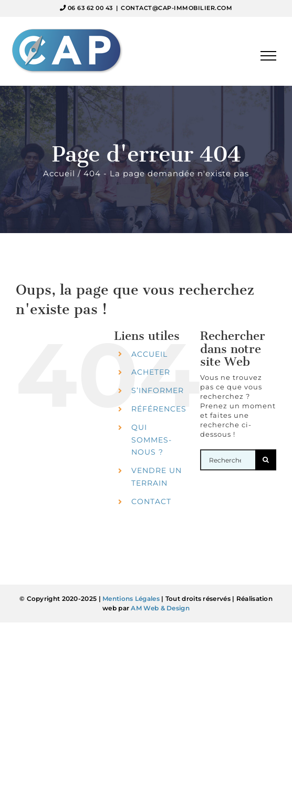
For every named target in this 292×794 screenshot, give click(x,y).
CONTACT (151, 501)
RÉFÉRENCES (158, 409)
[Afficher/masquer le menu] (268, 56)
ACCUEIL (149, 354)
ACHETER (150, 372)
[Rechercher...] (227, 459)
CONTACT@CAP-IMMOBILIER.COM (176, 8)
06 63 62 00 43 (90, 8)
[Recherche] (265, 459)
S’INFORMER (157, 390)
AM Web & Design (160, 608)
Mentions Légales (131, 598)
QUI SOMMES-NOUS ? (151, 440)
